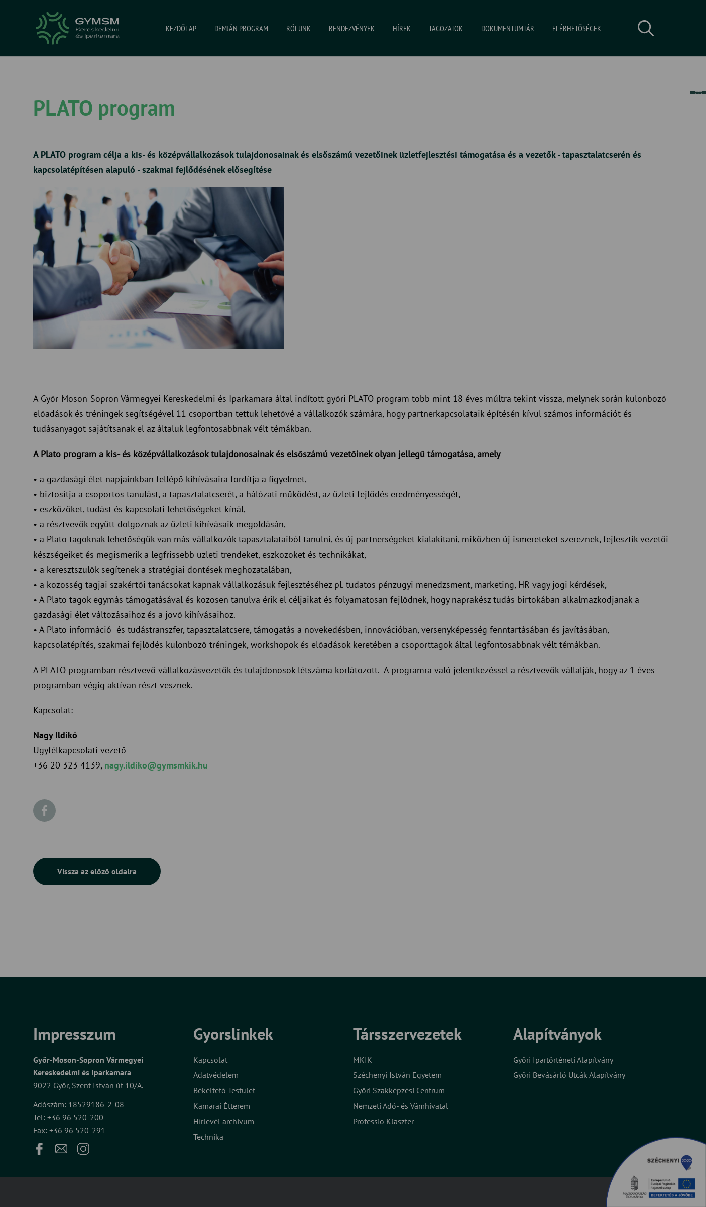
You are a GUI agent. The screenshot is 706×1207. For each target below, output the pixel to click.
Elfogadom (312, 636)
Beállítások (392, 636)
